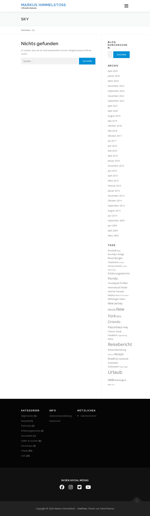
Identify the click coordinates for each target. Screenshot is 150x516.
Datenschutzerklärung (60, 415)
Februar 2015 (114, 185)
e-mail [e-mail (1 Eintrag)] (124, 266)
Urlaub (24, 450)
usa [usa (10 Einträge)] (111, 379)
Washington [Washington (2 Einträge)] (120, 380)
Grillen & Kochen (29, 440)
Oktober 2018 (115, 125)
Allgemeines (27, 415)
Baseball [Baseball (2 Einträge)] (112, 250)
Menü (126, 5)
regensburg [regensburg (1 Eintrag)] (122, 335)
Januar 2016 (114, 160)
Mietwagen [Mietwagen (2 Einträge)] (113, 298)
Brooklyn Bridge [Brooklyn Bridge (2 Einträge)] (116, 254)
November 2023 (116, 85)
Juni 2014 (112, 215)
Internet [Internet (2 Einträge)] (112, 291)
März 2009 (113, 235)
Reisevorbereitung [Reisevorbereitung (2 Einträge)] (117, 349)
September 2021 (116, 100)
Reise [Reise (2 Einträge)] (110, 338)
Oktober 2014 (115, 200)
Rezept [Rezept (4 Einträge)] (119, 354)
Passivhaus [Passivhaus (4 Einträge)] (115, 327)
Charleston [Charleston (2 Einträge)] (113, 262)
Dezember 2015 (116, 165)
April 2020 (113, 110)
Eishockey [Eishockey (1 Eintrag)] (112, 270)
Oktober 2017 (115, 135)
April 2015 (113, 175)
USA (23, 455)
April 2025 (113, 71)
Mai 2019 (112, 120)
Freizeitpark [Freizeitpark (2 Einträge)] (113, 283)
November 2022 (116, 95)
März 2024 (113, 80)
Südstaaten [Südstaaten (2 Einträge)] (113, 366)
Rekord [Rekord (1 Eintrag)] (111, 354)
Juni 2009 (112, 225)
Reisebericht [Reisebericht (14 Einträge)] (120, 344)
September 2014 (116, 205)
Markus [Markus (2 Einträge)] (111, 295)
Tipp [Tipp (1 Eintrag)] (121, 367)
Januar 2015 (114, 190)
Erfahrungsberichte (30, 430)
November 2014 (116, 195)
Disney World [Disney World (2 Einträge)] (114, 266)
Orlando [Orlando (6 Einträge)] (114, 322)
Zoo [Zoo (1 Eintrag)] (113, 385)
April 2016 (113, 155)
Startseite (25, 30)
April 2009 (113, 230)
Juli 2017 (112, 140)
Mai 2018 (112, 130)
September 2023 (116, 90)
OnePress (82, 508)
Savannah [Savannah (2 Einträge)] (123, 358)
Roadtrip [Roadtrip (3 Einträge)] (113, 358)
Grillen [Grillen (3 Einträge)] (124, 283)
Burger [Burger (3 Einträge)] (118, 258)
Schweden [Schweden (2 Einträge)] (113, 362)
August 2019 (114, 115)
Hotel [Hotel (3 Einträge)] (124, 287)
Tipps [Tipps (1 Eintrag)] (126, 367)
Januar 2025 (114, 75)
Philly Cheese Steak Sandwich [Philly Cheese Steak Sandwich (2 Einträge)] (118, 331)
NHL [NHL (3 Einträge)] (119, 316)
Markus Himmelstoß (43, 5)
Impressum (55, 420)
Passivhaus (26, 445)
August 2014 (114, 210)
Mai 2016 (112, 150)
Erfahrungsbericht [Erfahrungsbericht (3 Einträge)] (119, 273)
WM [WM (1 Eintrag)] (109, 385)
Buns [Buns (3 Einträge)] (111, 258)
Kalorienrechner (89, 415)
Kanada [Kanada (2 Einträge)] (120, 291)
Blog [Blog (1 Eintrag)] (118, 251)
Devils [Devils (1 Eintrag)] (121, 262)
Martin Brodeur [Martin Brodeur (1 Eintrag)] (122, 295)
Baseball (25, 420)
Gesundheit (27, 435)
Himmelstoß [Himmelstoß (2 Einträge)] (114, 287)
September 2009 (116, 220)
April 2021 (113, 105)
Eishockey (26, 425)
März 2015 (113, 180)
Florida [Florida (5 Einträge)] (113, 278)
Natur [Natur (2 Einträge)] (122, 298)
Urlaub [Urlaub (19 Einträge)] (115, 372)
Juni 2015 (112, 170)
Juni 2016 (112, 145)
